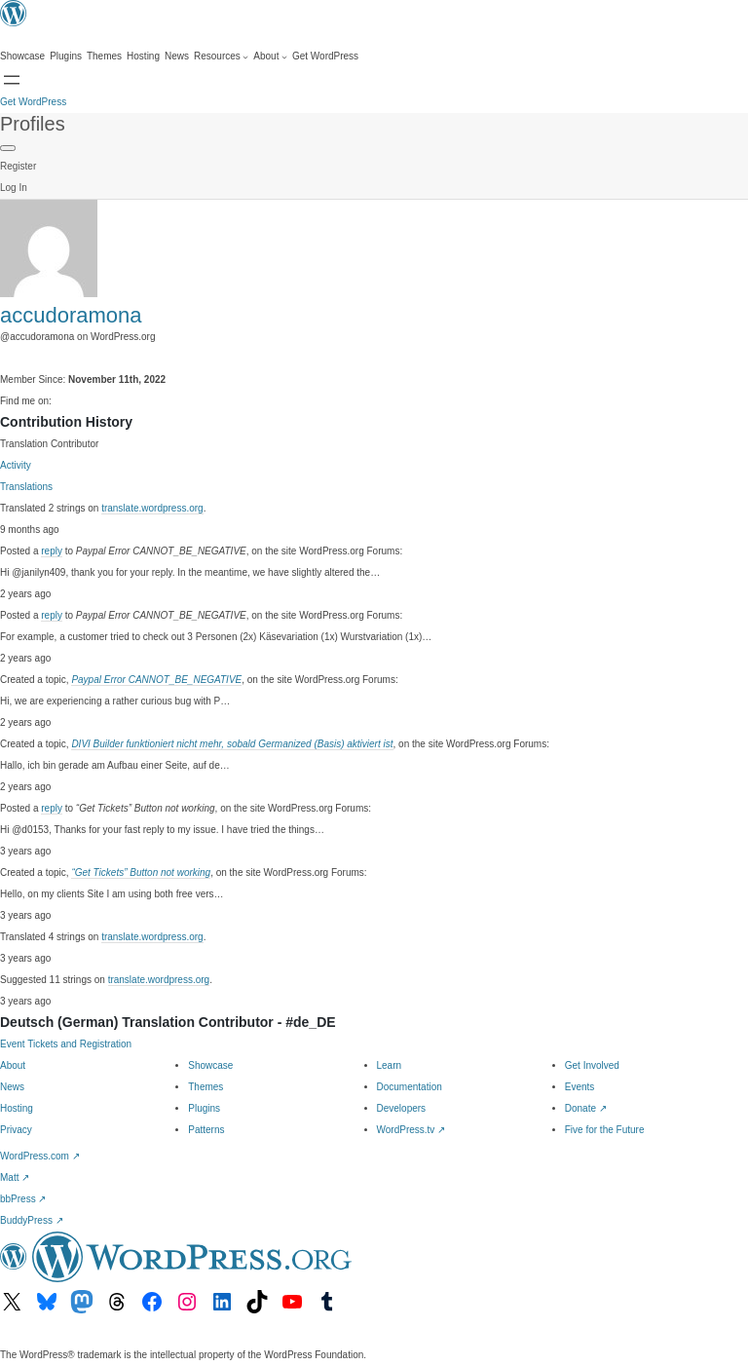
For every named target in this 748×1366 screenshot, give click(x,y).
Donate (586, 1108)
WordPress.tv (411, 1129)
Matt (14, 1177)
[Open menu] (11, 80)
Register (18, 166)
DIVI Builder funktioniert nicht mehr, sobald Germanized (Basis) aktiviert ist (232, 744)
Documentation (409, 1086)
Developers (402, 1108)
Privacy (16, 1129)
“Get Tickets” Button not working (140, 872)
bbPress (23, 1199)
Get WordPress (33, 101)
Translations (26, 486)
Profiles (32, 123)
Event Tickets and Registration (65, 1044)
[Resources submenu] (221, 56)
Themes (205, 1086)
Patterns (206, 1129)
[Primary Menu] (8, 148)
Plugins (204, 1108)
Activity (15, 465)
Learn (389, 1065)
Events (580, 1086)
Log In (13, 187)
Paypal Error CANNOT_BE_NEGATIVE (156, 679)
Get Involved (592, 1065)
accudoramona (71, 315)
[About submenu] (270, 56)
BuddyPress (31, 1220)
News (12, 1086)
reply (51, 551)
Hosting (16, 1108)
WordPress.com (40, 1156)
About (12, 1065)
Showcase (210, 1065)
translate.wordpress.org (152, 508)
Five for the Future (605, 1129)
